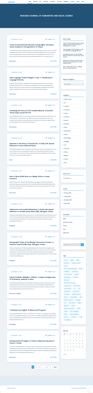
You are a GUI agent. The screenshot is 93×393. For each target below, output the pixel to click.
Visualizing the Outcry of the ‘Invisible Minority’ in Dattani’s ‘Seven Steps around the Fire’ (31, 112)
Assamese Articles (67, 222)
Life (65, 145)
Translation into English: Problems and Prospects (28, 310)
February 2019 (67, 193)
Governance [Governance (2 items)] (67, 294)
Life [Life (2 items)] (65, 303)
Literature (13, 94)
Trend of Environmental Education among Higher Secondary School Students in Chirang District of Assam (32, 46)
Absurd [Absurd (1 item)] (66, 260)
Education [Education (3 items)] (66, 280)
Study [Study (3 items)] (65, 314)
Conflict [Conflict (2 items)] (77, 274)
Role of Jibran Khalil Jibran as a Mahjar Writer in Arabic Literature (30, 178)
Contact (65, 226)
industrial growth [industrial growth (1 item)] (68, 300)
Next (55, 367)
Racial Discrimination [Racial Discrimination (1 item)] (69, 308)
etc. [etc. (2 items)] (75, 288)
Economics (52, 1)
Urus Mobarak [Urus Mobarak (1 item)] (67, 320)
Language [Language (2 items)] (78, 300)
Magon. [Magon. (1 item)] (79, 303)
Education (45, 1)
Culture (72, 1)
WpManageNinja (82, 388)
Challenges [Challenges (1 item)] (66, 271)
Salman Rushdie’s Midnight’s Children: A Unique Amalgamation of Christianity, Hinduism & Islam (33, 278)
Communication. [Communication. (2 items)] (68, 274)
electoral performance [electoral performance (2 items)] (69, 283)
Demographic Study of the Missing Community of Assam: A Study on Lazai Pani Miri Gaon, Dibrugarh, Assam (32, 243)
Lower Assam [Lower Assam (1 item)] (72, 303)
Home (30, 1)
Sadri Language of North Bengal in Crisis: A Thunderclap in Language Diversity (31, 79)
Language (13, 324)
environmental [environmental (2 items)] (67, 288)
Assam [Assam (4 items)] (65, 266)
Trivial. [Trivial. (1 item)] (80, 317)
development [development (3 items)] (67, 277)
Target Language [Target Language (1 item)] (74, 314)
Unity (65, 162)
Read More (53, 61)
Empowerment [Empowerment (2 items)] (67, 286)
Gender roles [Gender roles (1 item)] (76, 291)
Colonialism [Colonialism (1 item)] (75, 271)
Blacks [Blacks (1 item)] (80, 269)
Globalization (67, 131)
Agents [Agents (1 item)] (72, 260)
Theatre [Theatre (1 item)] (66, 317)
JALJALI (11, 2)
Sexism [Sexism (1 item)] (78, 308)
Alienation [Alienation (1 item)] (66, 263)
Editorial (35, 1)
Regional (13, 226)
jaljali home (66, 233)
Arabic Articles (68, 99)
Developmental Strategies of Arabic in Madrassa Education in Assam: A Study (32, 342)
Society (66, 159)
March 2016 (67, 203)
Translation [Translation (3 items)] (73, 317)
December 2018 (68, 200)
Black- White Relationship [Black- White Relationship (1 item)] (70, 269)
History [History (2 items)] (66, 297)
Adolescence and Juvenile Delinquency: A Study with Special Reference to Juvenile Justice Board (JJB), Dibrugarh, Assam (31, 210)
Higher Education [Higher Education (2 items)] (76, 294)
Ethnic (77, 1)
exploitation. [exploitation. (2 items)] (67, 291)
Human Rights (67, 138)
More (83, 1)
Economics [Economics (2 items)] (75, 277)
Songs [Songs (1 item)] (65, 311)
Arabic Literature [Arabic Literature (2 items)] (76, 263)
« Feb (64, 354)
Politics (66, 152)
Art (40, 1)
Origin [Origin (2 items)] (72, 305)
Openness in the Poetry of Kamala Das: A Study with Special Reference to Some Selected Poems (32, 145)
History (66, 134)
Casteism (59, 1)
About (64, 219)
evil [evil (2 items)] (79, 288)
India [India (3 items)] (81, 297)
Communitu (65, 1)
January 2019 (67, 196)
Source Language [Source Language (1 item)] (74, 311)
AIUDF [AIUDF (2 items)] (77, 260)
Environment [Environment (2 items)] (77, 286)
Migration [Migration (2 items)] (66, 305)
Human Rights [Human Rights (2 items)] (73, 297)
